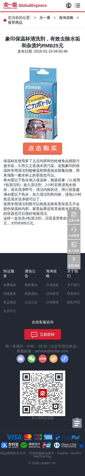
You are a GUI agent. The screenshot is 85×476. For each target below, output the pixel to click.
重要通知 (31, 285)
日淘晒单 (52, 302)
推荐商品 (15, 22)
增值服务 (9, 293)
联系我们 (73, 293)
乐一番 (44, 18)
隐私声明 (73, 302)
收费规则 (9, 285)
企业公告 (31, 302)
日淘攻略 (52, 285)
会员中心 (9, 311)
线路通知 (31, 293)
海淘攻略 (66, 18)
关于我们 (73, 285)
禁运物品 (9, 302)
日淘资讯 (52, 293)
